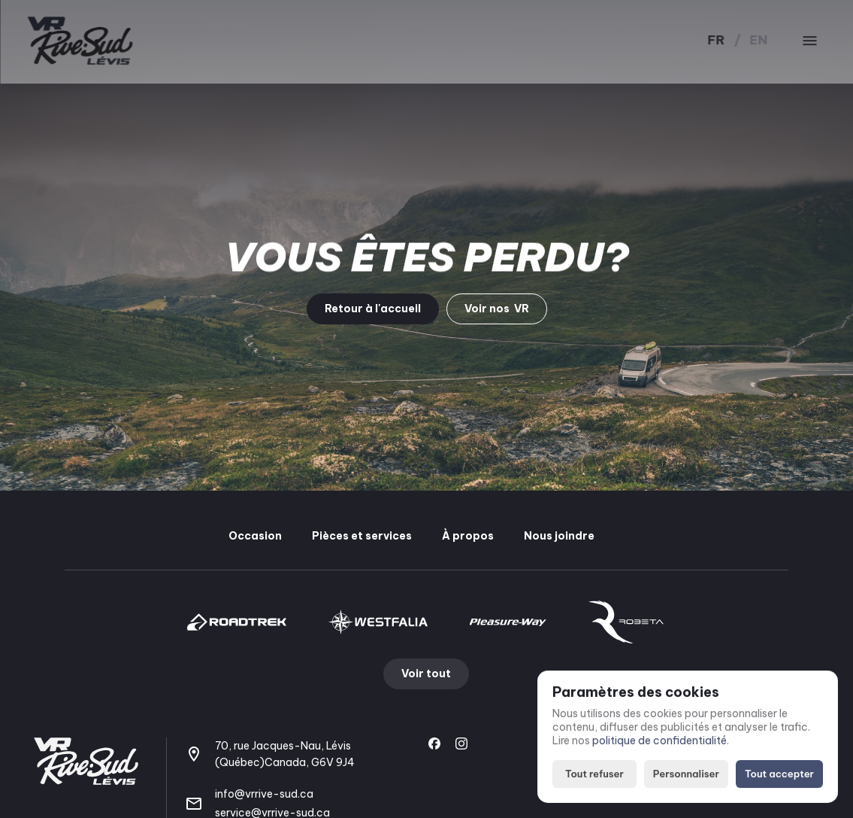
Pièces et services (362, 536)
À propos (468, 536)
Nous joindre (559, 536)
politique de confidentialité (659, 741)
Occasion (255, 536)
